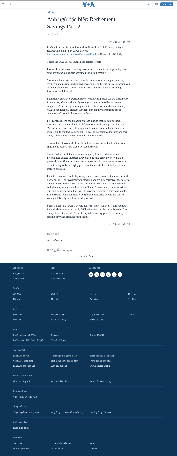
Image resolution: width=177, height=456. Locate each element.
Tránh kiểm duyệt (21, 427)
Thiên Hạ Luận (96, 319)
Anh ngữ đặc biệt (59, 365)
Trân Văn (132, 314)
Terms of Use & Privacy (100, 381)
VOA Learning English (100, 365)
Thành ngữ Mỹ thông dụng (102, 355)
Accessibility (57, 448)
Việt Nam (17, 294)
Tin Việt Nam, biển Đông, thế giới (28, 340)
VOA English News (21, 448)
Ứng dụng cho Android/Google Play (67, 412)
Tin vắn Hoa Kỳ (97, 335)
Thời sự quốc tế (58, 278)
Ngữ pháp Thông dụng (23, 360)
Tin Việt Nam (57, 273)
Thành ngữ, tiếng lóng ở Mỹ (64, 355)
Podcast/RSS (18, 278)
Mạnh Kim (17, 314)
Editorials (94, 448)
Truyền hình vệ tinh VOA (24, 335)
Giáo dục (51, 12)
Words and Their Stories (100, 360)
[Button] (115, 42)
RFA (92, 443)
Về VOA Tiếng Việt (22, 381)
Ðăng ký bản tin (20, 273)
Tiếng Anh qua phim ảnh (24, 365)
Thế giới (16, 299)
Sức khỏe (132, 299)
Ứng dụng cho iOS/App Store (26, 412)
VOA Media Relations (61, 443)
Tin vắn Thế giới (58, 340)
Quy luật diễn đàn (59, 381)
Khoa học (132, 294)
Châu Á (54, 294)
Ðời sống (94, 299)
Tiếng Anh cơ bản (21, 355)
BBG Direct (18, 443)
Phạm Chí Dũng (58, 319)
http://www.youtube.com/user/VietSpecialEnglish (73, 54)
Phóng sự (55, 335)
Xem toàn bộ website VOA (25, 396)
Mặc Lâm (17, 319)
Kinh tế (93, 294)
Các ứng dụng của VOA (100, 412)
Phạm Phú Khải (97, 314)
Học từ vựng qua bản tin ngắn (64, 360)
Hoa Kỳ (54, 299)
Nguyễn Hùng (57, 314)
